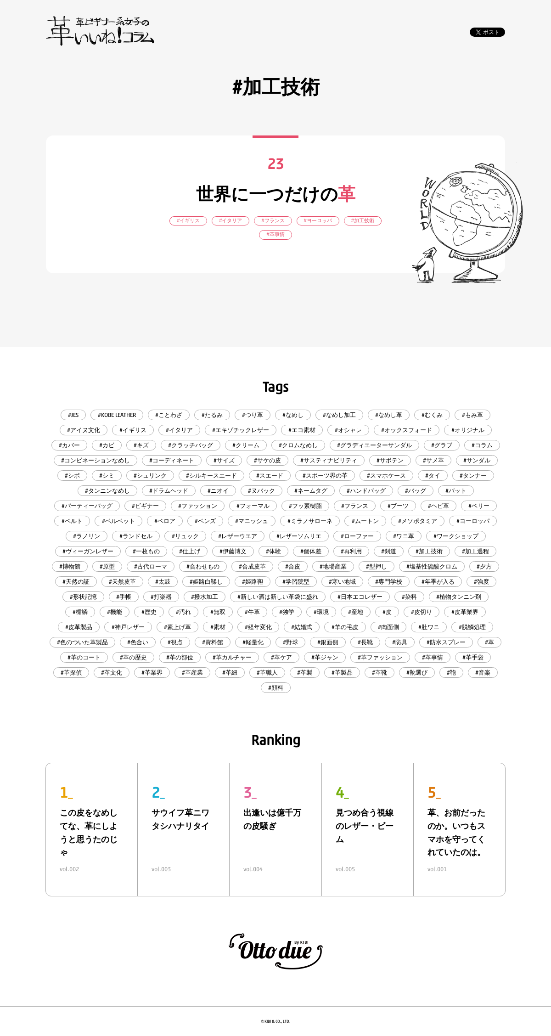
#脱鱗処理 (472, 627)
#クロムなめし (298, 445)
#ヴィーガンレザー (87, 551)
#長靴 (365, 642)
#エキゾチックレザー (240, 430)
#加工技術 (429, 551)
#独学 (286, 611)
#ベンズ (205, 521)
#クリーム (245, 445)
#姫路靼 (252, 581)
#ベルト (72, 521)
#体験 (273, 551)
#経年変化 (258, 627)
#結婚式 (301, 627)
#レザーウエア (237, 536)
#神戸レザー (128, 627)
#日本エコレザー (359, 596)
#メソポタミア (417, 521)
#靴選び (416, 672)
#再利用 (351, 551)
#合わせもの (202, 566)
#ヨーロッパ (472, 521)
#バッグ (415, 490)
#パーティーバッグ (87, 505)
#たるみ (212, 414)
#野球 (290, 642)
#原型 (107, 566)
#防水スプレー (446, 642)
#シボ (72, 475)
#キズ (141, 445)
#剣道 (388, 551)
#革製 (304, 672)
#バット (456, 490)
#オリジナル (467, 430)
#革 (489, 642)
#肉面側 (388, 627)
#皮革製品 (78, 627)
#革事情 (432, 657)
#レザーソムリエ (298, 536)
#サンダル (476, 460)
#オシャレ (348, 430)
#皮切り (421, 611)
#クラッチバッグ (190, 445)
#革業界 (152, 672)
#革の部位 (179, 657)
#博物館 (69, 566)
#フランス (354, 505)
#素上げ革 (177, 627)
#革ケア (281, 657)
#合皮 (292, 566)
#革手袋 (473, 657)
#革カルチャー (232, 657)
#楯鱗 (80, 611)
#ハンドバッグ (366, 490)
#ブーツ (398, 505)
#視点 (175, 642)
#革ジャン (324, 657)
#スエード (269, 475)
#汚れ (183, 611)
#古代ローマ (150, 566)
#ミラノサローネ (309, 521)
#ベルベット (118, 521)
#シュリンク (150, 475)
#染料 (409, 596)
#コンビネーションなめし (95, 460)
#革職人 (267, 672)
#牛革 (252, 611)
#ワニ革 (403, 536)
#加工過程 (475, 551)
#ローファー (357, 536)
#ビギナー (145, 505)
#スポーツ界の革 (325, 475)
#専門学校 (388, 581)
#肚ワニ (428, 627)
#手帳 (123, 596)
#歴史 (149, 611)
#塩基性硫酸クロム (431, 566)
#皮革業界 (464, 611)
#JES (73, 414)
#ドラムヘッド (168, 490)
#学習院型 (295, 581)
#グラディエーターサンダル (374, 445)
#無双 (217, 611)
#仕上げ (189, 551)
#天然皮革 (122, 581)
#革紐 (229, 672)
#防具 (399, 642)
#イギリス (132, 430)
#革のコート (84, 657)
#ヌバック (261, 490)
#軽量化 (253, 642)
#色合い (137, 642)
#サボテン (390, 460)
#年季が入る (438, 581)
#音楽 (482, 672)
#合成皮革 (252, 566)
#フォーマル (253, 505)
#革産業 (192, 672)
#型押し (376, 566)
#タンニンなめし (107, 490)
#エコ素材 (301, 430)
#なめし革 (388, 414)
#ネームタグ (310, 490)
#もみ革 (472, 414)
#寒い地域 (342, 581)
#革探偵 (71, 672)
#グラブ (441, 445)
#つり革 (252, 414)
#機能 (114, 611)
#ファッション (197, 505)
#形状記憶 (83, 596)
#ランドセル (135, 536)
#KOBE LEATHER (117, 414)
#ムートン (365, 521)
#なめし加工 (339, 414)
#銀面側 (327, 642)
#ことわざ (168, 414)
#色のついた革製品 (82, 642)
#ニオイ (218, 490)
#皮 (387, 611)
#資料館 (212, 642)
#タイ (432, 475)
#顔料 (275, 687)
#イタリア (179, 430)
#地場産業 (333, 566)
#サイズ (224, 460)
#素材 (217, 627)
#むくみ (432, 414)
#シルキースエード (211, 475)
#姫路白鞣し (206, 581)
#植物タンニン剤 (458, 596)
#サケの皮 (267, 460)
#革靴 (379, 672)
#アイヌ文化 (83, 430)
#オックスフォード (406, 430)
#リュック (185, 536)
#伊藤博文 (233, 551)
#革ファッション (380, 657)
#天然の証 (76, 581)
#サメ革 (433, 460)
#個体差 (310, 551)
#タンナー (473, 475)
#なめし (293, 414)
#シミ (106, 475)
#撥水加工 (204, 596)
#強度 (481, 581)
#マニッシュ (251, 521)
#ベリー (478, 505)
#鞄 (451, 672)
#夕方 (484, 566)
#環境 (321, 611)
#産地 (355, 611)
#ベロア (164, 521)
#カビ (106, 445)
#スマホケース (386, 475)
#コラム (482, 445)
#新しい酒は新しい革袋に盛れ (277, 596)
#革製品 (342, 672)
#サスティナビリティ (328, 460)
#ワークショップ (455, 536)
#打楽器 (161, 596)
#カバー (69, 445)
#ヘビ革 (438, 505)
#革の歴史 (133, 657)
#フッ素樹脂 (305, 505)
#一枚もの (146, 551)
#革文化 (111, 672)
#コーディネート (171, 460)
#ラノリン (86, 536)
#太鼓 (162, 581)
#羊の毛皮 (345, 627)
